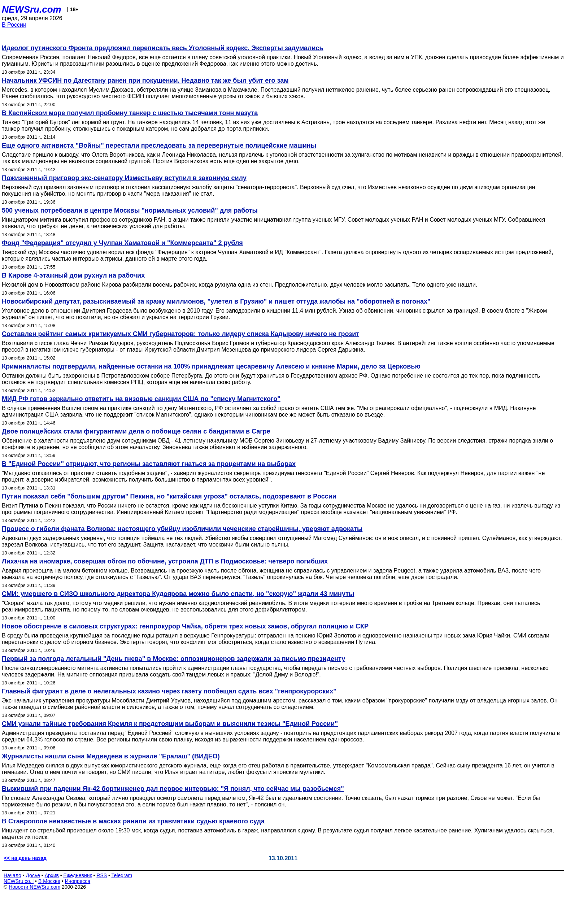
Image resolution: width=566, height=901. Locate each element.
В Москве (49, 881)
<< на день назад (25, 858)
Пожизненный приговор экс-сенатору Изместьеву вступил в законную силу (124, 178)
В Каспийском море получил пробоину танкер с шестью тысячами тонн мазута (130, 113)
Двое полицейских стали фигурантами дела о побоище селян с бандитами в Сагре (136, 431)
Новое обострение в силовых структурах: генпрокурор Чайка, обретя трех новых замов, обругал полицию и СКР (185, 626)
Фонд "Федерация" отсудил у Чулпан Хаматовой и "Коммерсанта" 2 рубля (122, 243)
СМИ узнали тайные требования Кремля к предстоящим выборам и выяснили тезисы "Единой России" (170, 723)
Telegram (122, 875)
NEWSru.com (31, 9)
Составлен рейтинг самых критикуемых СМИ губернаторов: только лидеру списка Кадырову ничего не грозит (180, 334)
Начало (12, 875)
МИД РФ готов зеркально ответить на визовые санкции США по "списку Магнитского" (141, 398)
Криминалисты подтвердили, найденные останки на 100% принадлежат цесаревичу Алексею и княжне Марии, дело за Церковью (211, 366)
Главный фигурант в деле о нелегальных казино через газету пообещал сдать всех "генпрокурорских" (169, 691)
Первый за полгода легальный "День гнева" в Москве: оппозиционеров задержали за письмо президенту (173, 658)
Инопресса (78, 881)
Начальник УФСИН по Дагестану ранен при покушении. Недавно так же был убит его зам (145, 80)
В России (14, 25)
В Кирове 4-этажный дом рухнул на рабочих (73, 275)
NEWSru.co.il (19, 881)
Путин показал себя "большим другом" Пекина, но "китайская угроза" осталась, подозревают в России (169, 496)
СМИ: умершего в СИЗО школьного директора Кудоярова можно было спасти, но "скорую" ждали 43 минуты (178, 593)
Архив (52, 875)
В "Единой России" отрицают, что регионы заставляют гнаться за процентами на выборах (149, 463)
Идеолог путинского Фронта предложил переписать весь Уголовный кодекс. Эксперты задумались (162, 48)
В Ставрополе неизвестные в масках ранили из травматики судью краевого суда (133, 821)
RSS (101, 875)
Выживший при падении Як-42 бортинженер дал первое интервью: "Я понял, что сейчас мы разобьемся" (173, 788)
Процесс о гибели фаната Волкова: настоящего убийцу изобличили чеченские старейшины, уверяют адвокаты (182, 528)
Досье (33, 875)
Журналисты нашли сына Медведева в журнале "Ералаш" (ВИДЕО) (111, 756)
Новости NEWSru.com (34, 887)
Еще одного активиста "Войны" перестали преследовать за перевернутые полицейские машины (159, 145)
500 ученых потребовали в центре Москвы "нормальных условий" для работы (130, 210)
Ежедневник (78, 875)
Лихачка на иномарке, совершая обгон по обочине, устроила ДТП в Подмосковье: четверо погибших (165, 561)
